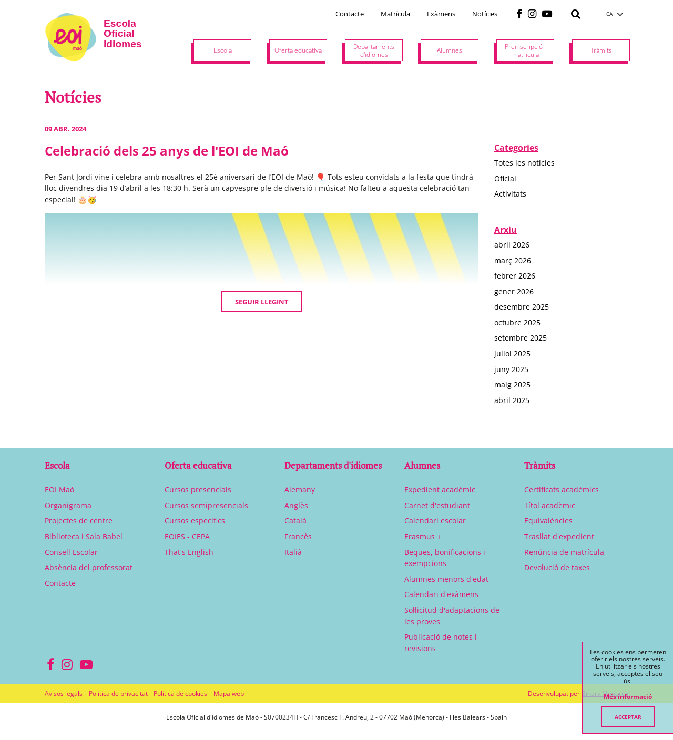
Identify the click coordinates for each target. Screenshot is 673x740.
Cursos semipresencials (206, 505)
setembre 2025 (520, 338)
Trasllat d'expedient (559, 536)
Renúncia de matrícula (564, 552)
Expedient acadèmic (439, 490)
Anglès (296, 505)
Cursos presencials (198, 490)
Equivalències (548, 521)
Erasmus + (422, 536)
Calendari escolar (435, 521)
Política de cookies (180, 693)
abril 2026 (511, 245)
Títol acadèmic (549, 505)
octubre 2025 (517, 322)
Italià (293, 552)
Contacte (349, 13)
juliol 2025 (512, 353)
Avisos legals (64, 693)
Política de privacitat (118, 693)
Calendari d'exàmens (441, 594)
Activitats (510, 194)
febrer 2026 (514, 276)
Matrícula (395, 13)
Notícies (484, 13)
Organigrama (68, 505)
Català (295, 521)
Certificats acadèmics (561, 490)
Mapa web (228, 693)
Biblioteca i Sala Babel (84, 536)
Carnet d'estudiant (437, 505)
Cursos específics (195, 521)
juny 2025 (511, 369)
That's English (189, 552)
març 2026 (512, 260)
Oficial (505, 178)
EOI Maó (59, 490)
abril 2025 (511, 400)
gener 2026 (514, 291)
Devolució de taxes (557, 567)
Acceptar (628, 717)
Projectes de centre (79, 521)
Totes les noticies (524, 163)
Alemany (299, 490)
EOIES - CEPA (187, 536)
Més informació (628, 697)
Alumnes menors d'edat (446, 579)
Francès (298, 536)
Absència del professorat (88, 567)
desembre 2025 (521, 307)
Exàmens (441, 13)
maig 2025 (512, 384)
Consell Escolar (71, 552)
